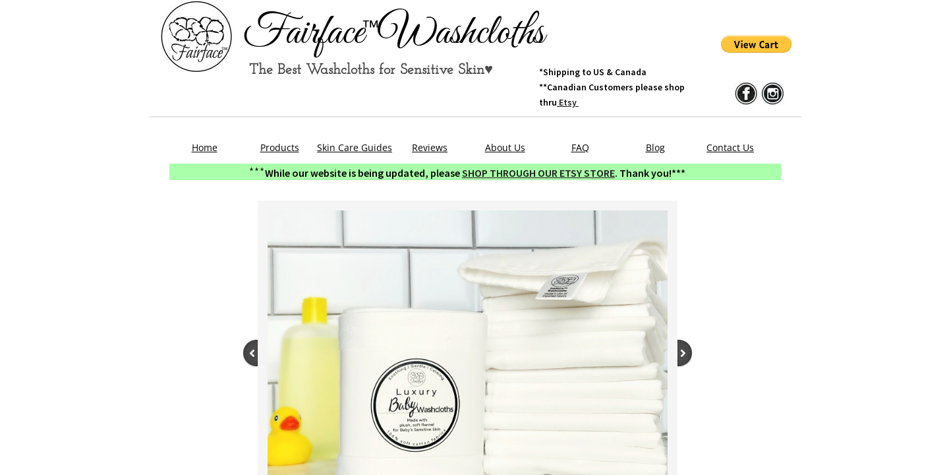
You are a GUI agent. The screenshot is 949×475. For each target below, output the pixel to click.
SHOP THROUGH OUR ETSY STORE (538, 172)
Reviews (429, 147)
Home (204, 147)
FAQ (580, 147)
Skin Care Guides (354, 147)
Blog (655, 147)
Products (279, 147)
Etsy (568, 102)
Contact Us (730, 147)
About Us (505, 147)
